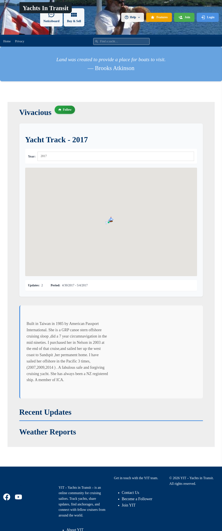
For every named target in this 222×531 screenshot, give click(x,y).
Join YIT (129, 505)
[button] (111, 219)
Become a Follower (137, 499)
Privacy (19, 41)
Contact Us (130, 492)
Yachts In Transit (46, 8)
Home (7, 41)
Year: (32, 156)
